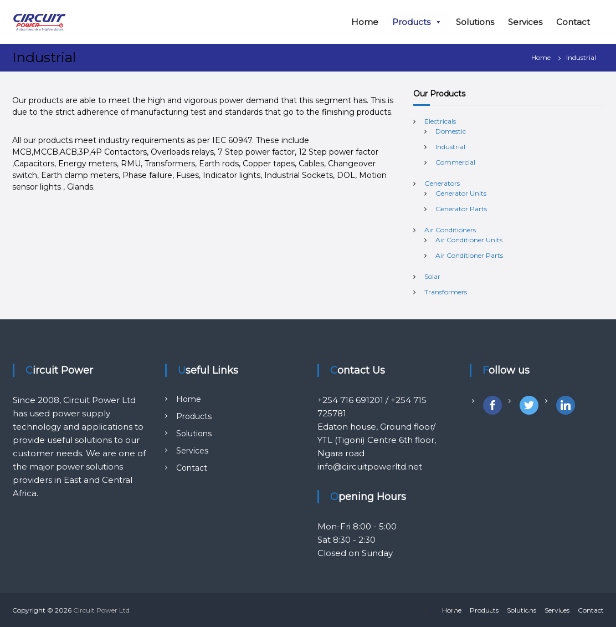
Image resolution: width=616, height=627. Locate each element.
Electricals (440, 121)
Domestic (450, 131)
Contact (573, 22)
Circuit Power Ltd (101, 610)
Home (364, 22)
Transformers (445, 292)
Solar (432, 276)
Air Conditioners (450, 230)
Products (417, 22)
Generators (442, 183)
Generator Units (460, 193)
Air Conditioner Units (468, 240)
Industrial (450, 146)
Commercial (455, 162)
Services (525, 22)
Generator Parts (461, 209)
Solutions (475, 22)
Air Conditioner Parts (469, 255)
